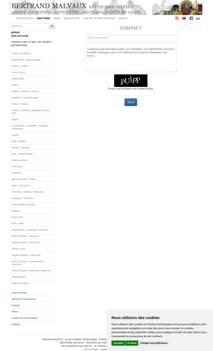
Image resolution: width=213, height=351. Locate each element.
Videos (15, 312)
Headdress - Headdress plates (25, 98)
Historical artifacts (19, 160)
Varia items (16, 173)
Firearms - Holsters (20, 66)
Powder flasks (18, 79)
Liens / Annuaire (19, 293)
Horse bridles (17, 217)
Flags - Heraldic (18, 141)
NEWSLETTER (72, 18)
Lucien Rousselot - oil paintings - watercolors (31, 270)
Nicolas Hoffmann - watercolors (25, 236)
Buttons (15, 119)
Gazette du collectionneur (24, 299)
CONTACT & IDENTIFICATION (99, 18)
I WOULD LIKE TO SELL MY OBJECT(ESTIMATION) (31, 44)
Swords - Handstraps (21, 53)
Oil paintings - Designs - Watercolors (28, 192)
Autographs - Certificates (22, 198)
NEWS (56, 18)
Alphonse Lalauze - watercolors (25, 242)
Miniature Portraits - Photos (24, 179)
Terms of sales (90, 349)
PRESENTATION (25, 18)
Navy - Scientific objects (22, 154)
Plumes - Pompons (20, 104)
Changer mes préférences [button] (153, 343)
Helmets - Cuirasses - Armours (25, 91)
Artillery (15, 85)
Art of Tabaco (17, 166)
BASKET (123, 18)
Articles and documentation (25, 318)
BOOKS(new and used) (19, 34)
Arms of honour (18, 72)
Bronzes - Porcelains (21, 147)
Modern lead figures (20, 283)
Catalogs (16, 324)
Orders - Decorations (21, 185)
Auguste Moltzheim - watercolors (26, 255)
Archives (16, 305)
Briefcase (16, 211)
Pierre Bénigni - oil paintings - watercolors (30, 230)
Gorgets (15, 135)
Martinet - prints (18, 249)
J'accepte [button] (118, 343)
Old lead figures (18, 277)
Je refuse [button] (132, 343)
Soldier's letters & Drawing (23, 204)
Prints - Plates (18, 223)
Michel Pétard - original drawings (26, 60)
